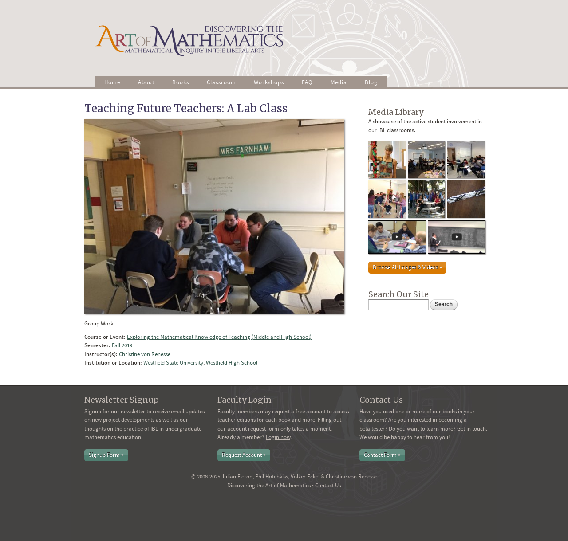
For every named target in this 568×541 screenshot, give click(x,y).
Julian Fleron (236, 476)
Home (112, 82)
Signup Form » (106, 455)
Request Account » (244, 455)
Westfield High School (231, 362)
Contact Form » (382, 455)
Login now (278, 437)
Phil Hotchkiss (271, 476)
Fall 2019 (122, 345)
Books (180, 82)
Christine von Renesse (144, 354)
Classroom (221, 82)
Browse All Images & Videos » (407, 267)
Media (339, 82)
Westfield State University (173, 362)
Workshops (269, 82)
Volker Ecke (304, 476)
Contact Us (328, 485)
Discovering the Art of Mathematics (269, 485)
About (146, 82)
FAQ (307, 82)
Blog (371, 82)
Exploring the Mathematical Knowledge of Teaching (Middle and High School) (219, 337)
